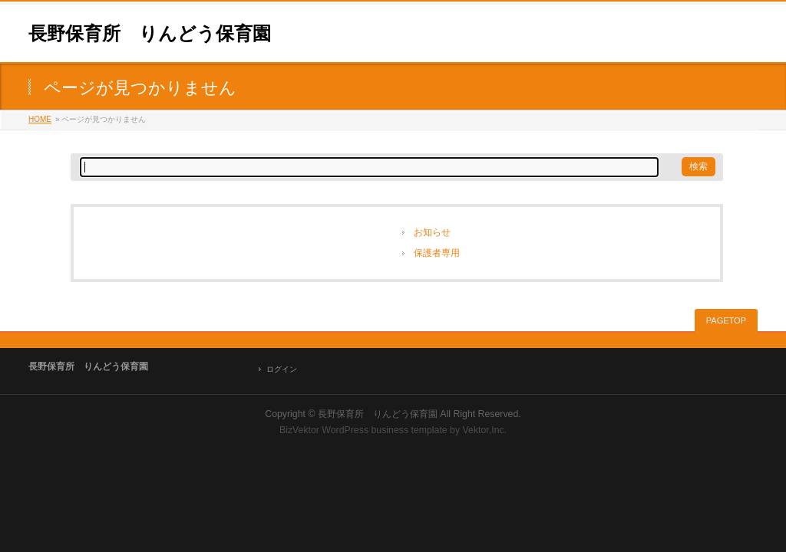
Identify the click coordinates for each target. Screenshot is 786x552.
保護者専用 (437, 253)
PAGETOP (726, 320)
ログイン (281, 369)
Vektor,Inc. (485, 430)
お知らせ (432, 232)
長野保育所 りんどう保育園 (149, 33)
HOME (39, 119)
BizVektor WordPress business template (363, 430)
